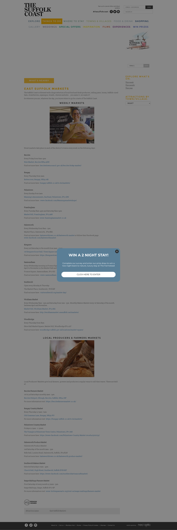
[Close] (117, 251)
